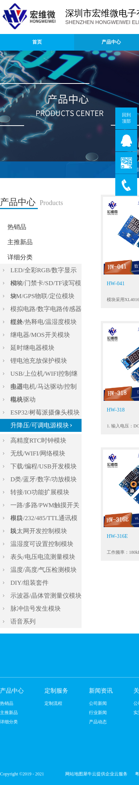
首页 (37, 42)
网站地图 (73, 774)
